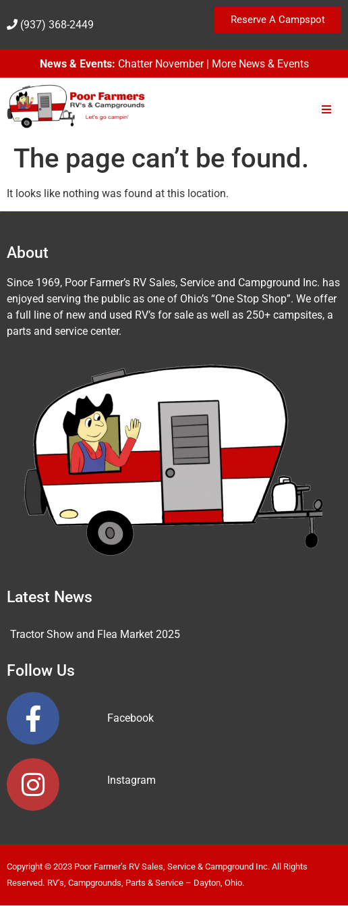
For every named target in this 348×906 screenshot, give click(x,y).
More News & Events (260, 63)
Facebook (130, 718)
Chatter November (161, 63)
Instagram (131, 780)
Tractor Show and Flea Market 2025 (95, 634)
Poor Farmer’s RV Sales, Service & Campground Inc (171, 866)
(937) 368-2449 (57, 24)
